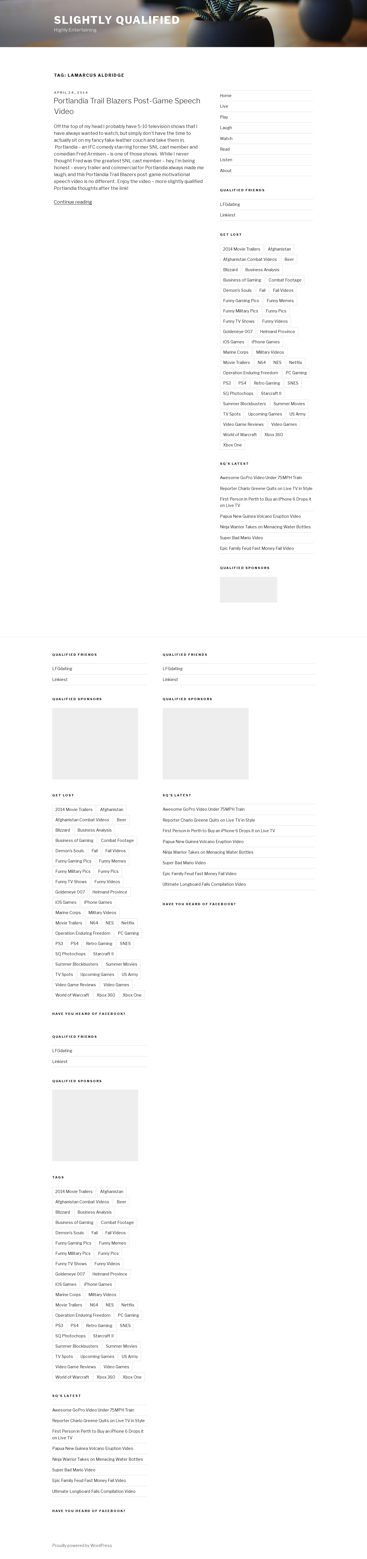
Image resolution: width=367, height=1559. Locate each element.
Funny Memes (280, 300)
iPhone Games (266, 341)
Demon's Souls (237, 290)
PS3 (227, 383)
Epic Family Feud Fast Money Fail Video (257, 548)
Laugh (226, 127)
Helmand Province (277, 331)
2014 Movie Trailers (241, 249)
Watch (226, 138)
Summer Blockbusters (244, 403)
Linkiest (227, 214)
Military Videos (270, 352)
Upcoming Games (265, 414)
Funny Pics (276, 310)
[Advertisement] (248, 590)
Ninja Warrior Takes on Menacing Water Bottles (265, 526)
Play (224, 117)
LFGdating (230, 204)
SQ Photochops (238, 393)
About (226, 170)
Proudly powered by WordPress (82, 1545)
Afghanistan (279, 249)
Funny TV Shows (239, 321)
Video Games (284, 424)
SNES (293, 383)
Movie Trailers (236, 362)
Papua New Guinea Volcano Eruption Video (260, 516)
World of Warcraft (240, 434)
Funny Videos (275, 321)
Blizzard (230, 269)
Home (226, 95)
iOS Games (233, 341)
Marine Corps (236, 352)
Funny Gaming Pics (241, 300)
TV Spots (232, 414)
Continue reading (73, 202)
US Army (298, 414)
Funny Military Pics (240, 310)
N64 (261, 362)
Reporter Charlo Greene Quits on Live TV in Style (266, 488)
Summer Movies (289, 403)
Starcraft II (271, 393)
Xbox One (232, 444)
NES (277, 362)
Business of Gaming (242, 279)
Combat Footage (285, 279)
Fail (262, 290)
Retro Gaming (267, 383)
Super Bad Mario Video (241, 537)
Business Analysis (262, 269)
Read (225, 149)
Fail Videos (283, 290)
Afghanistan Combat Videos (250, 259)
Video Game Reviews (243, 424)
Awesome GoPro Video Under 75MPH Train (261, 477)
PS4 (242, 383)
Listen (226, 159)
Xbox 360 (273, 434)
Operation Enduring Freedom (250, 372)
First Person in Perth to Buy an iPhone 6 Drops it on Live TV (219, 830)
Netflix (295, 362)
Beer (289, 259)
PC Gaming (296, 372)
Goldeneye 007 (238, 331)
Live (224, 106)
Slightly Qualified (117, 20)
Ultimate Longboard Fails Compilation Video (94, 1491)
